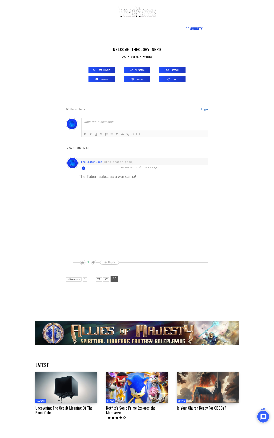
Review (110, 400)
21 (98, 279)
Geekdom (41, 400)
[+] (138, 134)
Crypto (181, 400)
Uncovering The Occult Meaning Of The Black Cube (63, 410)
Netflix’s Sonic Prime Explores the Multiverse (130, 410)
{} (132, 134)
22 (106, 279)
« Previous (74, 279)
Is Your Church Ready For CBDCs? (201, 408)
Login (204, 109)
